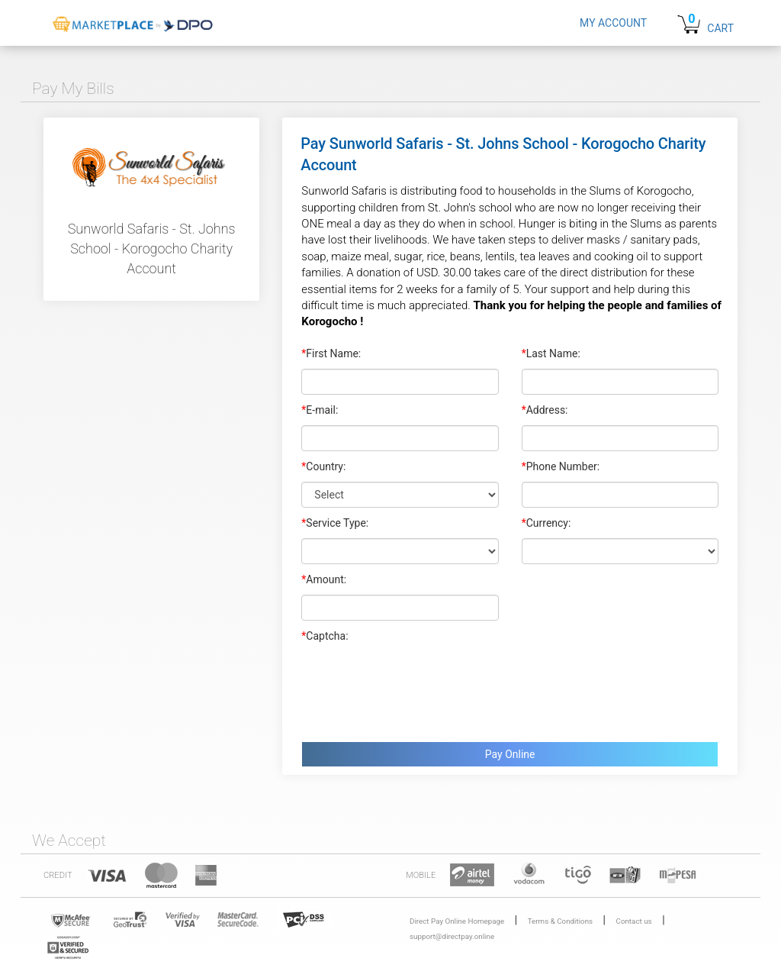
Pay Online (510, 754)
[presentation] (417, 688)
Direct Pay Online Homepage (457, 921)
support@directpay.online (452, 936)
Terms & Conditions (560, 921)
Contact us (634, 921)
